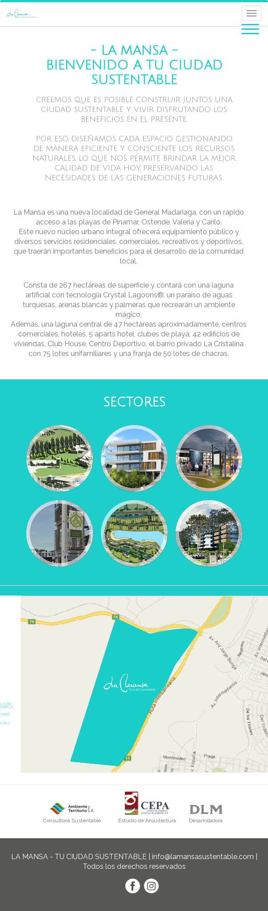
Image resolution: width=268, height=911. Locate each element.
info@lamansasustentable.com (203, 856)
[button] (250, 27)
